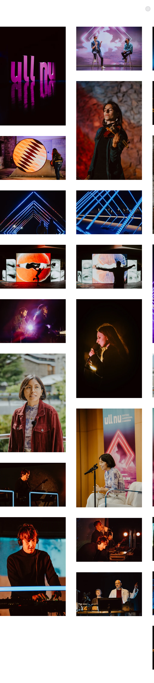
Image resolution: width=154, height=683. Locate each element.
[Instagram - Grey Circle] (148, 8)
